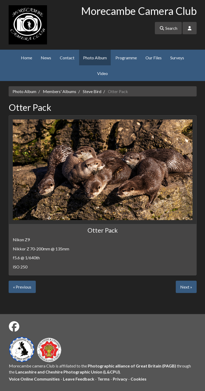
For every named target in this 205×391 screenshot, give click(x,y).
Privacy (120, 378)
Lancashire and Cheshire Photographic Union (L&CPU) (67, 371)
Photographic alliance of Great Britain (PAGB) (132, 365)
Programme (126, 57)
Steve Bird (92, 91)
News (46, 57)
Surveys (177, 57)
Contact (67, 57)
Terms (103, 378)
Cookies (139, 378)
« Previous (22, 286)
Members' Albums (59, 91)
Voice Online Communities (34, 378)
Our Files (153, 57)
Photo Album (95, 57)
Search (168, 28)
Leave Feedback (78, 378)
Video (102, 73)
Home (26, 57)
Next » (186, 286)
